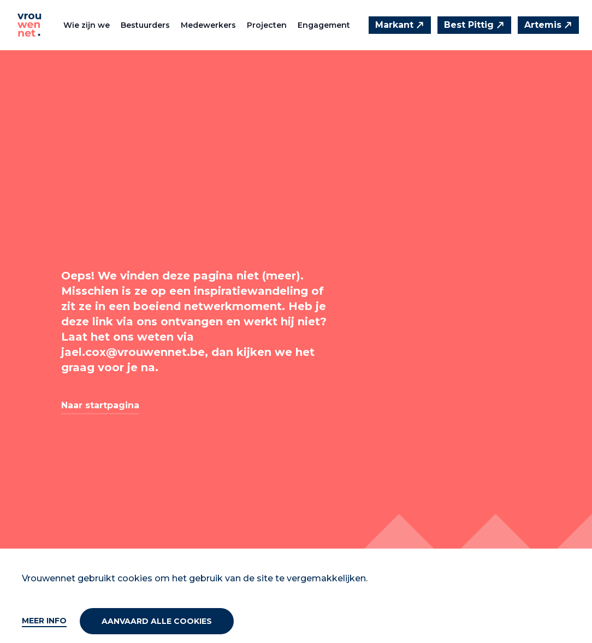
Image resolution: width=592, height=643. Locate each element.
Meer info (44, 621)
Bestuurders (145, 25)
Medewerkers (208, 25)
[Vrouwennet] (29, 25)
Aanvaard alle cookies (157, 621)
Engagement (324, 25)
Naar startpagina (100, 405)
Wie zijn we (86, 25)
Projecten (267, 25)
